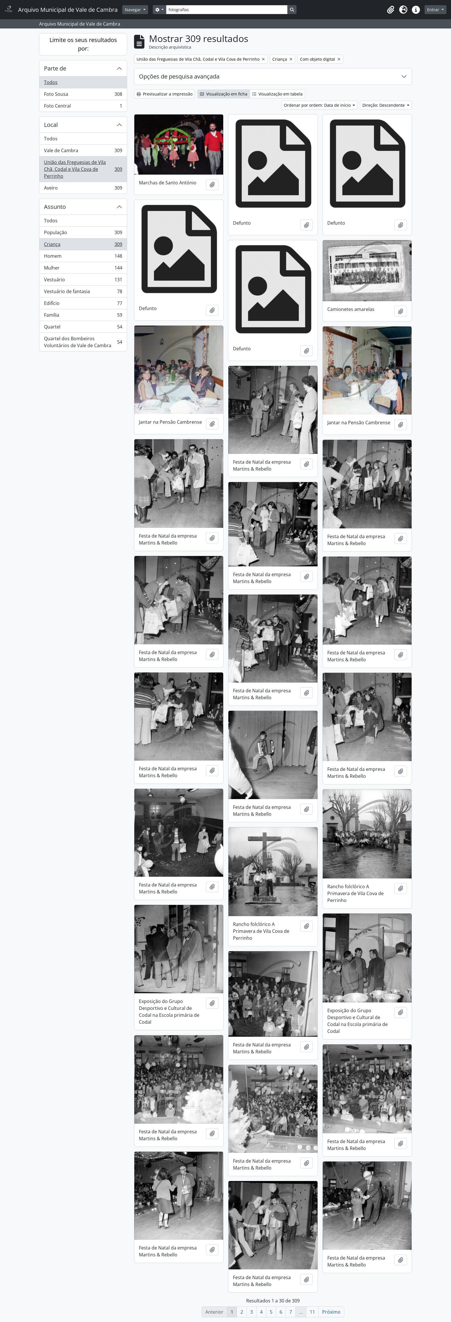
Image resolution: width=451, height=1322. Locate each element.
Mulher (83, 269)
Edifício (83, 304)
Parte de (55, 68)
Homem (83, 257)
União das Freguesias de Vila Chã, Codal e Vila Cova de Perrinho (83, 169)
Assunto (55, 207)
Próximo (331, 1312)
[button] (390, 9)
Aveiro (83, 189)
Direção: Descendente (384, 105)
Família (83, 316)
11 (312, 1312)
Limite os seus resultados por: (83, 44)
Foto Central (83, 107)
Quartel (83, 328)
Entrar (433, 9)
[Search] (226, 9)
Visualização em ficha (223, 94)
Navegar (133, 9)
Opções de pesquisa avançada (179, 76)
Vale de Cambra (83, 151)
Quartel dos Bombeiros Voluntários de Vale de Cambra (83, 342)
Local (51, 125)
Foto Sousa (83, 95)
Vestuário (83, 281)
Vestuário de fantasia (83, 292)
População (83, 233)
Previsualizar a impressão (164, 94)
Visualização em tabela (277, 94)
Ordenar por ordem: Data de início (318, 105)
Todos (51, 82)
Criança (83, 245)
